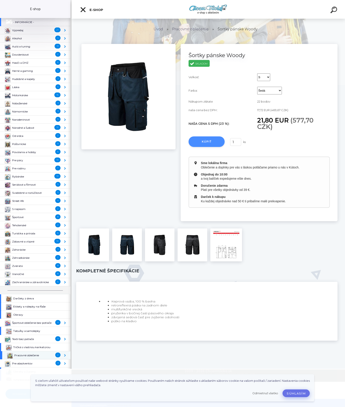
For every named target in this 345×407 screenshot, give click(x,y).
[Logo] (208, 9)
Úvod (158, 29)
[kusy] (235, 142)
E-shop (91, 9)
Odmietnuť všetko (265, 393)
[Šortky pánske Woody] (128, 45)
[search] (334, 10)
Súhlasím (296, 393)
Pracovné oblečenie (190, 29)
